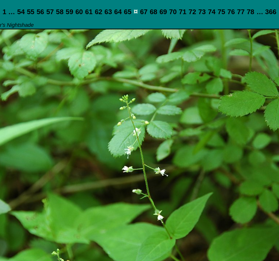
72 (192, 12)
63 (108, 12)
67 (143, 12)
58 (60, 12)
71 (182, 12)
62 (98, 12)
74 (211, 12)
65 (128, 12)
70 (173, 12)
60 (79, 12)
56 (40, 12)
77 (241, 12)
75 (221, 12)
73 (202, 12)
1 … (9, 12)
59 (69, 12)
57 (50, 12)
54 (21, 12)
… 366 (266, 12)
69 (163, 12)
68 (153, 12)
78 (250, 12)
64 (118, 12)
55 (31, 12)
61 (89, 12)
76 (231, 12)
